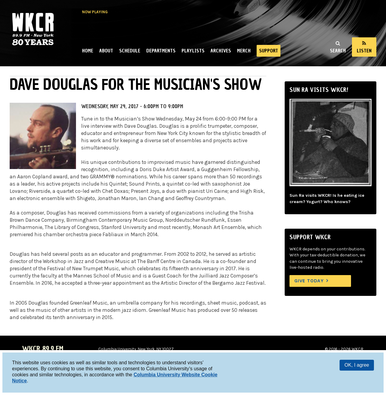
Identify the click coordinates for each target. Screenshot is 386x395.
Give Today (309, 281)
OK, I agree (356, 365)
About (106, 50)
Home (87, 50)
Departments (161, 50)
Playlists (193, 50)
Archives (220, 50)
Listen (364, 50)
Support (268, 50)
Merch (244, 50)
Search (338, 50)
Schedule (129, 50)
